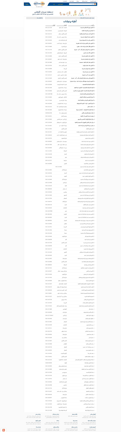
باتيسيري (57, 428)
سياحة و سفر (38, 414)
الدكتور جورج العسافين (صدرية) (87, 27)
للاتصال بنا (65, 1)
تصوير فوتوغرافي (85, 417)
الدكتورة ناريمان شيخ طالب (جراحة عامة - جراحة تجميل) (82, 81)
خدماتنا (78, 1)
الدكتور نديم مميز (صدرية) (88, 71)
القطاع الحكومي (49, 417)
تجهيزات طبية (67, 423)
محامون (27, 423)
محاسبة (31, 423)
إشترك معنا (72, 1)
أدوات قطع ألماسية (51, 423)
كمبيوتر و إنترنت (92, 427)
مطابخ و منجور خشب (34, 430)
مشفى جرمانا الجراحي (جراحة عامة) (86, 125)
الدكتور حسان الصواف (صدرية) (87, 37)
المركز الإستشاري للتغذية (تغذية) (87, 94)
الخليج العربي (60, 4)
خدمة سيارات (87, 422)
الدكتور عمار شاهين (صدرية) (88, 56)
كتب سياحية (31, 417)
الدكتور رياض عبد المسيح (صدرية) (86, 40)
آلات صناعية (57, 422)
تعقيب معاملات (33, 422)
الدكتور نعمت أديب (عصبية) (88, 75)
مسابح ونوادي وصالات (49, 430)
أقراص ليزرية (89, 428)
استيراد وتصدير (54, 417)
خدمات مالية (35, 423)
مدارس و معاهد (74, 427)
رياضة (47, 428)
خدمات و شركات (55, 414)
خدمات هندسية (30, 428)
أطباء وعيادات (75, 422)
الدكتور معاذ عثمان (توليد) (88, 65)
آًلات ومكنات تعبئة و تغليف (50, 422)
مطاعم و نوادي (56, 427)
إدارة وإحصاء (38, 422)
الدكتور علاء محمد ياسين (88, 52)
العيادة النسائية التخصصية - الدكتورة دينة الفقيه (84, 87)
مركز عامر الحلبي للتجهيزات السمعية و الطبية (84, 122)
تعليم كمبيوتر (72, 430)
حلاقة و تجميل (74, 414)
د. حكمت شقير (90, 106)
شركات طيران (38, 417)
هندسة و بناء (38, 427)
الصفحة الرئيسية (93, 1)
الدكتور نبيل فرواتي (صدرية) (88, 68)
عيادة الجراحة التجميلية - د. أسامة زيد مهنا (85, 109)
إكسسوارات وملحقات (88, 430)
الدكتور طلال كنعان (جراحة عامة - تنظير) (85, 46)
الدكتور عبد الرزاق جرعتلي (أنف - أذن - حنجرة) (84, 49)
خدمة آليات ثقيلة (93, 422)
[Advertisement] (32, 43)
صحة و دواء (75, 420)
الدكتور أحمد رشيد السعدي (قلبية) (87, 33)
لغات (68, 430)
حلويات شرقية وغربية (52, 428)
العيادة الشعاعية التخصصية (88, 84)
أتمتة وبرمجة (93, 428)
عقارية (39, 430)
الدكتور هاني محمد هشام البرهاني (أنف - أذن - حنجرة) (82, 78)
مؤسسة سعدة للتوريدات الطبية (87, 116)
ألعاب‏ (90, 417)
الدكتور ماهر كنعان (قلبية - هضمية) (86, 62)
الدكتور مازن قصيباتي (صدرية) (87, 59)
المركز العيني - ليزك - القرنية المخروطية (85, 103)
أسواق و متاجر (93, 414)
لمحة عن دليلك (84, 1)
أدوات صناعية (56, 423)
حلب (54, 4)
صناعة (58, 420)
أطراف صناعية (69, 422)
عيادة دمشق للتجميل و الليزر (88, 112)
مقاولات (28, 430)
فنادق (34, 417)
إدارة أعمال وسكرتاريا (74, 428)
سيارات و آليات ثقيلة (92, 420)
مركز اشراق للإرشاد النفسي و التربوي (86, 119)
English (26, 4)
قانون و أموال (38, 420)
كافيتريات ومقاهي (56, 430)
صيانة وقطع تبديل (88, 423)
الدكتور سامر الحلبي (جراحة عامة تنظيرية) (85, 43)
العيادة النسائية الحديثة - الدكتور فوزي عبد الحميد (83, 90)
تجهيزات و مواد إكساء (37, 428)
